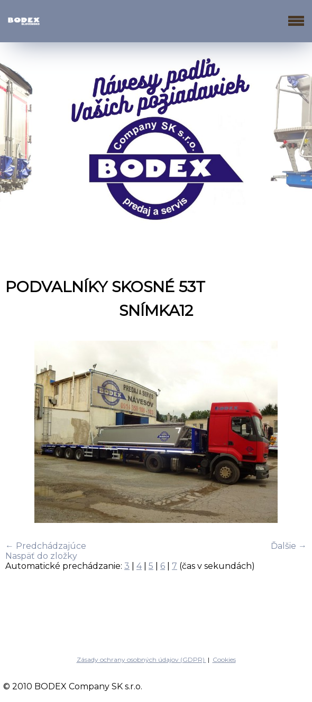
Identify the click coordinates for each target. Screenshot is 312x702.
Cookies (224, 659)
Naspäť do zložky (41, 556)
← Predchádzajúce (45, 546)
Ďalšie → (289, 546)
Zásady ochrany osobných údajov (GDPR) (141, 659)
